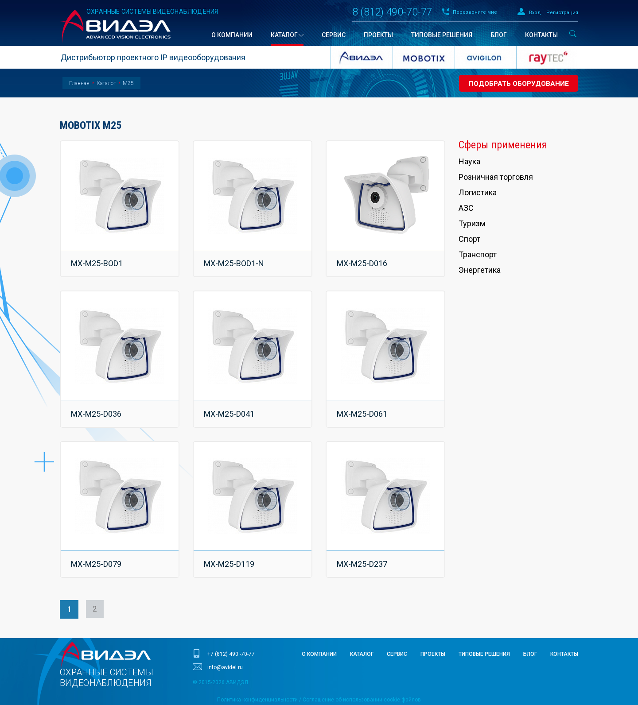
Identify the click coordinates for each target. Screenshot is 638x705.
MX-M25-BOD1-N (235, 259)
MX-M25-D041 (230, 402)
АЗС (466, 208)
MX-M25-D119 (230, 544)
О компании (319, 631)
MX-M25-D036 (97, 402)
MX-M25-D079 (97, 544)
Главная (79, 83)
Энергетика (480, 270)
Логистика (478, 192)
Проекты (432, 631)
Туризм (472, 223)
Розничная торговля (496, 177)
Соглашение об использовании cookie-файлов (362, 677)
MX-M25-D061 (363, 402)
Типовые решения (484, 631)
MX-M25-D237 (363, 544)
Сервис (397, 631)
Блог (530, 631)
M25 (128, 83)
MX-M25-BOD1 (98, 259)
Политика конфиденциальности (257, 677)
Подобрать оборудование (516, 83)
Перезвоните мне (475, 12)
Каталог (106, 83)
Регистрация (562, 12)
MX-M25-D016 (363, 259)
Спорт (469, 239)
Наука (469, 161)
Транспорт (478, 254)
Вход (535, 12)
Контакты (564, 631)
